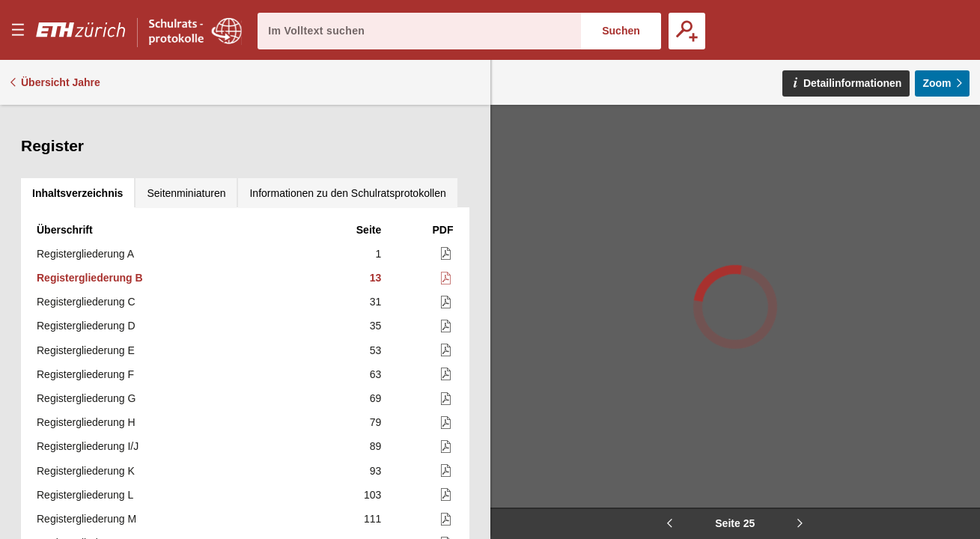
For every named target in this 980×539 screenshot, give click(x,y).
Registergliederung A (85, 162)
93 (376, 380)
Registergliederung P (86, 499)
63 (376, 283)
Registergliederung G (86, 307)
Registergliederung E (86, 259)
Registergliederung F (85, 283)
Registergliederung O (86, 475)
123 (372, 499)
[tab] (77, 120)
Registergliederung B (90, 186)
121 (372, 475)
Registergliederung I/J (88, 355)
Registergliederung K (86, 380)
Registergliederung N (86, 451)
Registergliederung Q (86, 524)
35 (376, 234)
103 (372, 403)
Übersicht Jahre (60, 82)
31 (376, 210)
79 (376, 331)
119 (372, 451)
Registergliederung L (85, 403)
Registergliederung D (86, 234)
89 (376, 355)
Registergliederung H (86, 331)
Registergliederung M (86, 427)
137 (372, 524)
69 (376, 307)
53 (376, 259)
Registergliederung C (86, 210)
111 (372, 427)
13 (376, 186)
